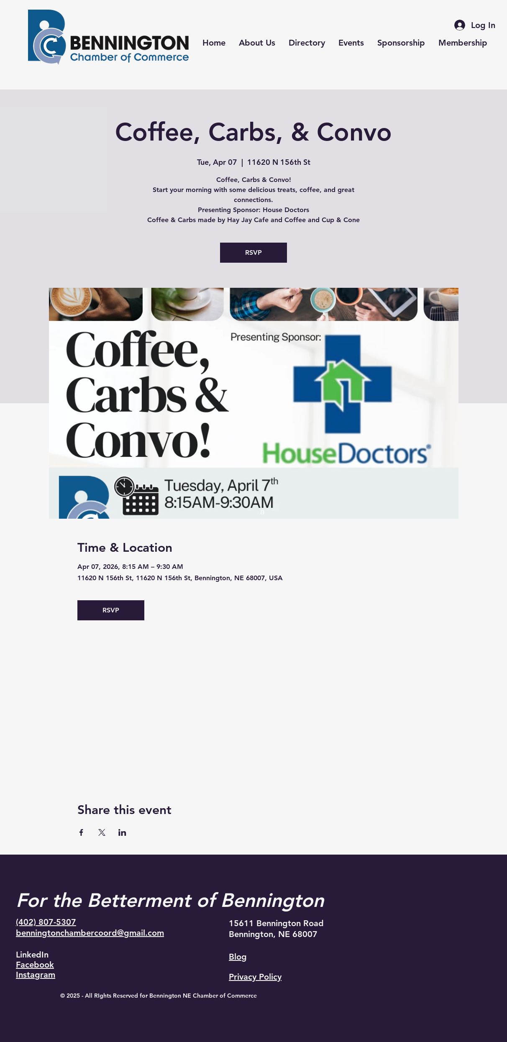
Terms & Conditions (267, 967)
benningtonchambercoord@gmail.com (90, 933)
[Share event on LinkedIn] (122, 832)
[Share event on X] (102, 832)
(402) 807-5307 (46, 922)
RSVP (253, 252)
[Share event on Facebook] (81, 832)
